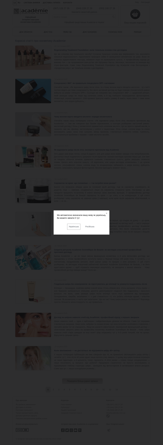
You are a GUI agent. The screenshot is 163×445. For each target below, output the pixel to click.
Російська (89, 226)
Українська (74, 226)
